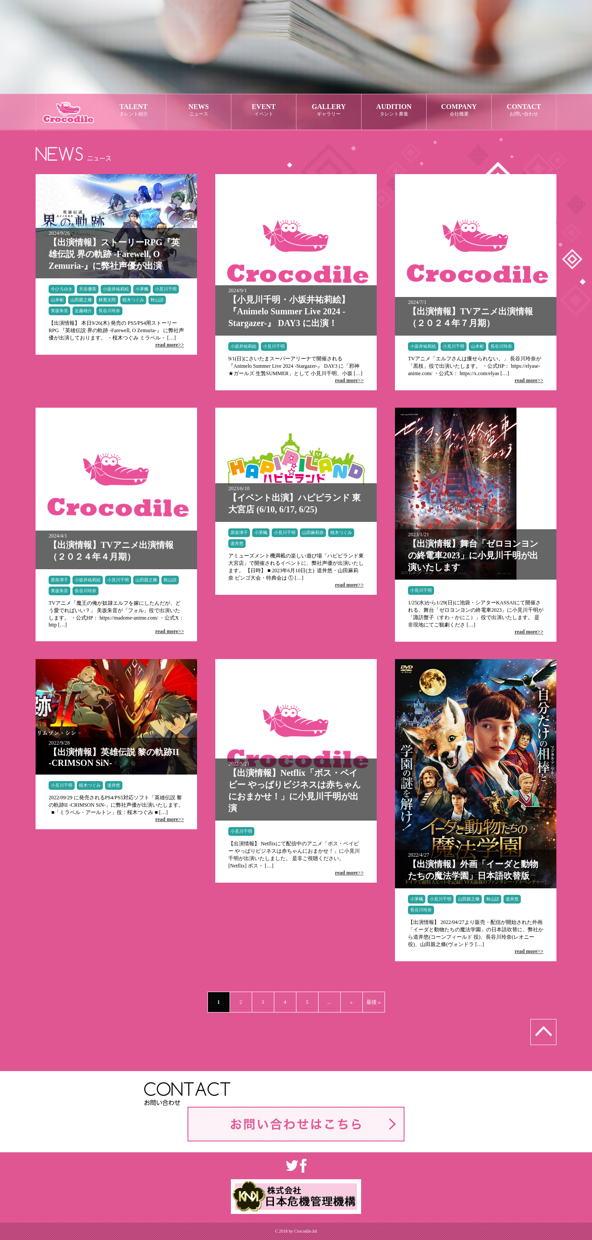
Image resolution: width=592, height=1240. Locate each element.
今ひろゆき (61, 289)
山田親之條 (81, 299)
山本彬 (57, 299)
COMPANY (459, 110)
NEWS (198, 110)
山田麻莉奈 (313, 532)
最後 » (373, 1002)
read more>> (169, 345)
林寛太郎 (107, 299)
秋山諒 (157, 299)
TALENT (133, 110)
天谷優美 (87, 289)
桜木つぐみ (133, 299)
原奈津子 (59, 579)
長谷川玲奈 (109, 310)
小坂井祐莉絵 (116, 289)
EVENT (263, 110)
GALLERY (328, 110)
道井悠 (236, 543)
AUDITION (394, 110)
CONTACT (524, 110)
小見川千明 (166, 289)
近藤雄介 (83, 310)
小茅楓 (141, 289)
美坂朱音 (59, 310)
